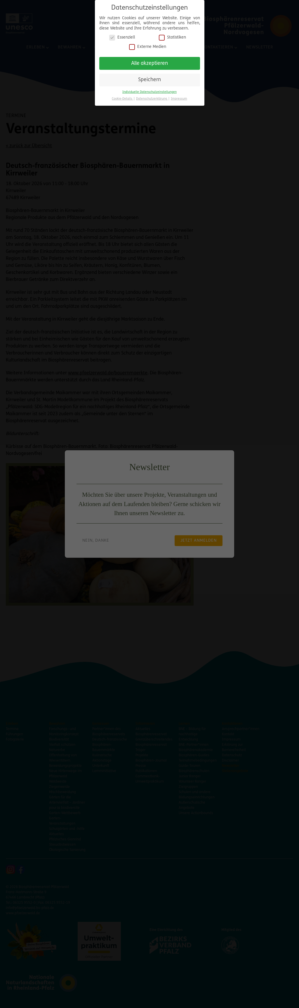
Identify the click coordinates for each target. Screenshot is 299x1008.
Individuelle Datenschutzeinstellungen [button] (149, 92)
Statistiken (172, 37)
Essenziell (122, 37)
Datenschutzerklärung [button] (152, 98)
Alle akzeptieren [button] (149, 63)
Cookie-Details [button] (122, 98)
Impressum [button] (179, 98)
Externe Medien (147, 47)
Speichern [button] (149, 79)
